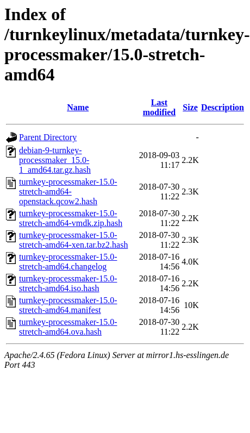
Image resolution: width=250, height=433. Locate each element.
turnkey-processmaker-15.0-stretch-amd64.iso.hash (68, 283)
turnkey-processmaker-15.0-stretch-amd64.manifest (68, 305)
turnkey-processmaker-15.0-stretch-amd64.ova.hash (68, 326)
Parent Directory (48, 137)
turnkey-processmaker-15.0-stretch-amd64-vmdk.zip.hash (70, 218)
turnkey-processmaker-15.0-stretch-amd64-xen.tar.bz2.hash (73, 239)
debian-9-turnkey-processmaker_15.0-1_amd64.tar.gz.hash (55, 160)
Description (222, 107)
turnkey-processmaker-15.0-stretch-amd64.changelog (68, 261)
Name (78, 107)
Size (190, 107)
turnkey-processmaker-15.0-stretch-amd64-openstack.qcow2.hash (68, 191)
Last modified (159, 107)
